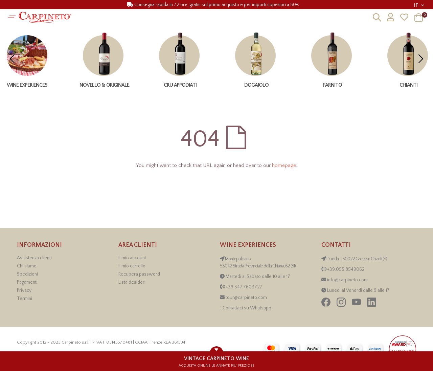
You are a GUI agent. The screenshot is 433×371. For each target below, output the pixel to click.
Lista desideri (131, 282)
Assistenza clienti (34, 258)
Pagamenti (27, 282)
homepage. (284, 165)
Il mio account (132, 258)
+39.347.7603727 (244, 287)
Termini (24, 298)
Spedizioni (27, 274)
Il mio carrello (131, 266)
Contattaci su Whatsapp (247, 308)
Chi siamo (27, 266)
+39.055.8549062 (346, 269)
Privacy (24, 290)
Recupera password (139, 274)
